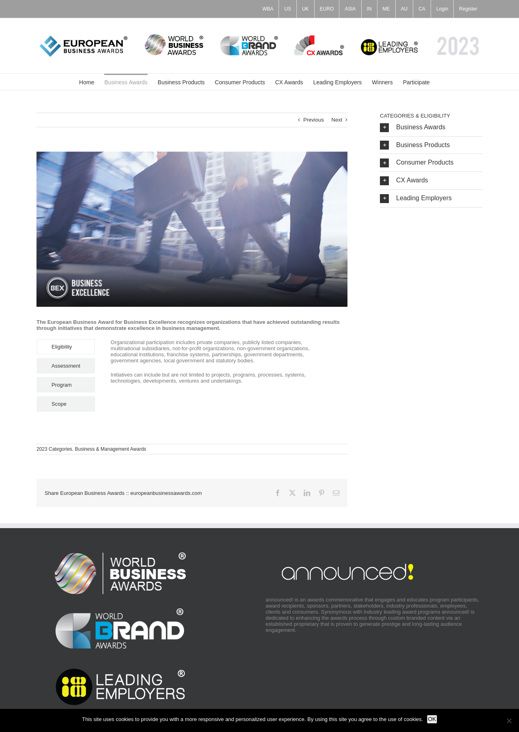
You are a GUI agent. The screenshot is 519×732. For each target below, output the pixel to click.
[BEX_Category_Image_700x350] (191, 229)
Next (336, 120)
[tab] (66, 346)
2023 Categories (54, 449)
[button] (431, 127)
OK (432, 719)
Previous (313, 120)
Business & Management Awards (110, 449)
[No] (509, 721)
